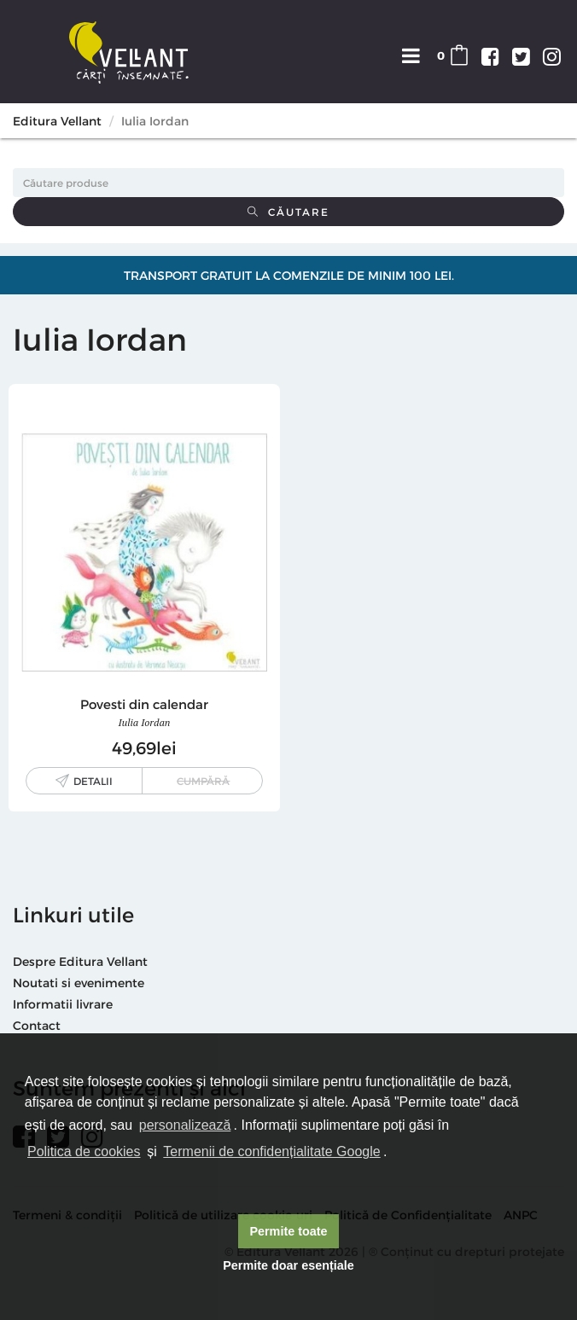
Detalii (93, 781)
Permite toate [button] (288, 1231)
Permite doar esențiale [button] (288, 1265)
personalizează (185, 1125)
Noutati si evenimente (78, 982)
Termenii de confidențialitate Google (271, 1151)
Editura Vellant (57, 120)
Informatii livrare (63, 1004)
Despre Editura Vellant (80, 961)
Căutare (288, 212)
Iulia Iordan (145, 722)
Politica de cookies (84, 1151)
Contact (37, 1025)
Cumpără (203, 781)
